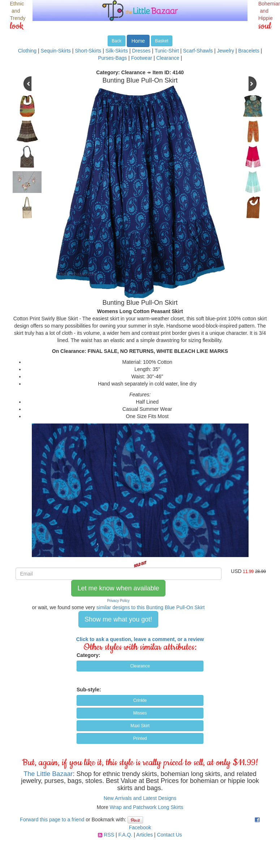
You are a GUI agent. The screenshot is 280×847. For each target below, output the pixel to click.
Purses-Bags (112, 58)
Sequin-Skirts (56, 51)
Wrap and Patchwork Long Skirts (147, 807)
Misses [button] (140, 713)
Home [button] (138, 41)
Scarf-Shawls (198, 51)
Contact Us (169, 835)
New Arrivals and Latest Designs (140, 798)
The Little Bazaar (48, 774)
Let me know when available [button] (118, 588)
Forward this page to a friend (52, 819)
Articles (144, 835)
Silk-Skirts (116, 51)
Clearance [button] (140, 666)
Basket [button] (161, 40)
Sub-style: (89, 689)
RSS (109, 835)
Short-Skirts (88, 51)
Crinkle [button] (140, 700)
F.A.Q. (125, 835)
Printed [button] (140, 738)
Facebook (140, 827)
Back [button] (116, 40)
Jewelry (225, 51)
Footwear (141, 58)
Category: (88, 655)
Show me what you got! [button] (118, 619)
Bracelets (248, 51)
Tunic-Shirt (167, 51)
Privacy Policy (118, 601)
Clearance (168, 58)
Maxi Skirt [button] (140, 725)
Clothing (27, 51)
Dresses (141, 51)
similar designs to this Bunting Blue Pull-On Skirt (150, 607)
